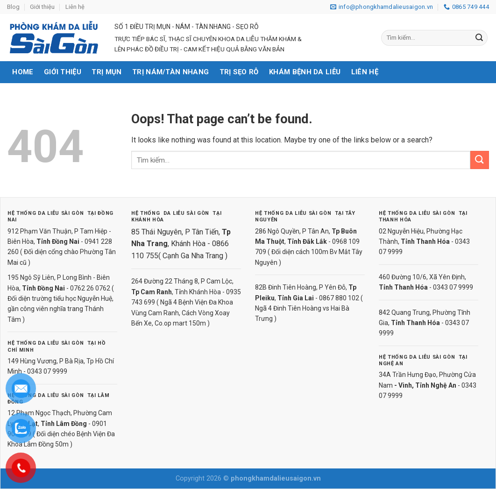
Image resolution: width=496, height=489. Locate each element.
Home (22, 72)
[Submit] (479, 38)
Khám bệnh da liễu (304, 72)
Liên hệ (75, 6)
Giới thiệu (42, 6)
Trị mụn (106, 72)
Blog (13, 6)
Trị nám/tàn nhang (170, 72)
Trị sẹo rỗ (239, 72)
